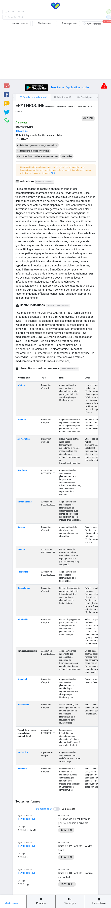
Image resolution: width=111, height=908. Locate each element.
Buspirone (22, 470)
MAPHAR (22, 131)
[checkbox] (18, 23)
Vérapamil (22, 769)
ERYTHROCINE (27, 819)
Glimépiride (23, 619)
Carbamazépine (25, 502)
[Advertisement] (55, 51)
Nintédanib (22, 679)
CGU (53, 173)
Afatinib (21, 385)
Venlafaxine (23, 752)
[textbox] (55, 11)
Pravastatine (23, 705)
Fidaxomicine (24, 572)
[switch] (55, 809)
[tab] (33, 97)
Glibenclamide (24, 588)
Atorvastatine (24, 439)
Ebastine (21, 549)
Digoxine (21, 527)
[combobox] (55, 11)
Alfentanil (22, 419)
